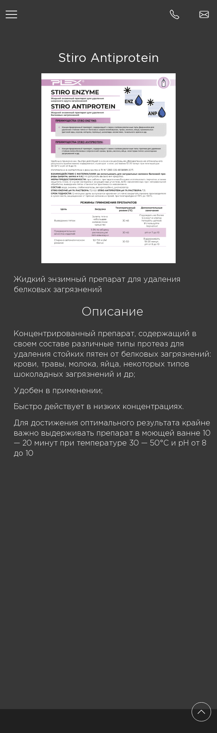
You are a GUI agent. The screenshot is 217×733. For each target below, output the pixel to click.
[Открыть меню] (11, 14)
